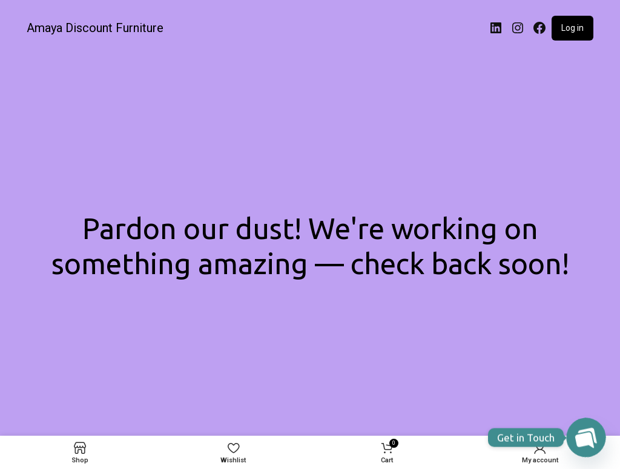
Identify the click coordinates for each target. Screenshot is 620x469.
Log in (572, 28)
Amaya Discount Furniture (95, 28)
